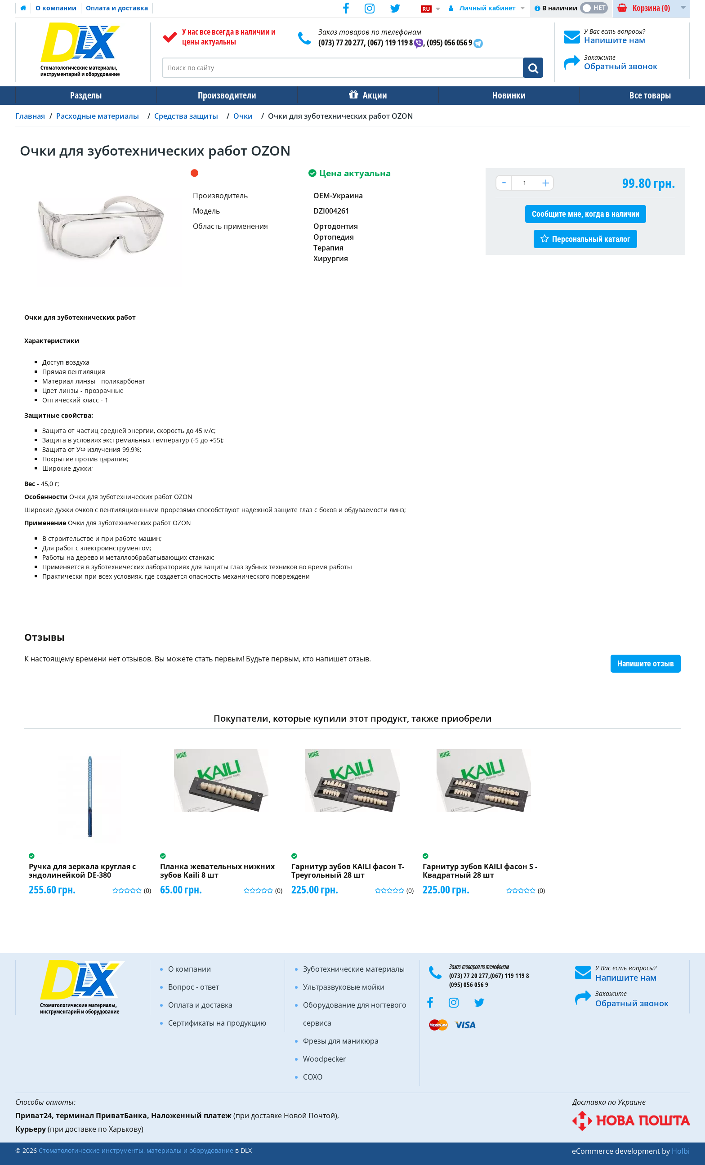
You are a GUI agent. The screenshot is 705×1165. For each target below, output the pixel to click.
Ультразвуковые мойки (343, 987)
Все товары (622, 95)
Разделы (83, 95)
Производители (218, 95)
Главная (30, 116)
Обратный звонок (620, 66)
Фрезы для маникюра (341, 1041)
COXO (312, 1077)
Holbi (681, 1151)
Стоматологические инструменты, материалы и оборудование (136, 1150)
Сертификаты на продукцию (217, 1023)
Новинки (487, 95)
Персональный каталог (591, 239)
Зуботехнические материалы (354, 969)
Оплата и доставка (117, 8)
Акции (360, 95)
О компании (56, 8)
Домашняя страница (23, 8)
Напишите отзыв (645, 663)
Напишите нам (614, 40)
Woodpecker (324, 1059)
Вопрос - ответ (193, 987)
